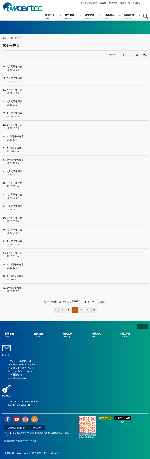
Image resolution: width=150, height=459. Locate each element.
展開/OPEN (142, 326)
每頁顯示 (76, 301)
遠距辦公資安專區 (89, 2)
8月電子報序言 (75, 184)
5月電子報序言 (75, 79)
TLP (122, 419)
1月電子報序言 (75, 126)
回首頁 (103, 2)
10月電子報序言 (75, 161)
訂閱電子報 (125, 2)
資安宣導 (92, 17)
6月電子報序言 (75, 68)
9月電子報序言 (75, 173)
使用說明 (37, 427)
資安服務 (72, 17)
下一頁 (88, 310)
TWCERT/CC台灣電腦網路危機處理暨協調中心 (87, 428)
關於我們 (131, 17)
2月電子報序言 (75, 114)
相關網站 (112, 17)
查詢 (145, 16)
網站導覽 (113, 2)
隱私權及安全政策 (16, 427)
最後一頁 (94, 310)
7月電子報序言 (75, 196)
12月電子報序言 (75, 138)
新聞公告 (52, 17)
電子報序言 (16, 38)
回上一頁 (144, 55)
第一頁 (56, 310)
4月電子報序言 (75, 91)
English (136, 2)
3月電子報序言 (75, 103)
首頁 (5, 38)
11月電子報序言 (75, 149)
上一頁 (62, 310)
